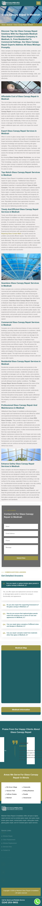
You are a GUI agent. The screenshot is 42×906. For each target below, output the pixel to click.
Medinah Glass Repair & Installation (28, 890)
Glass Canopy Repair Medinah (23, 25)
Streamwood (27, 797)
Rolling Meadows (28, 790)
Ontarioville (26, 787)
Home (3, 25)
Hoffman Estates (11, 794)
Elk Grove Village (11, 787)
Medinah (9, 25)
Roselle (25, 794)
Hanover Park (10, 790)
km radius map (21, 676)
